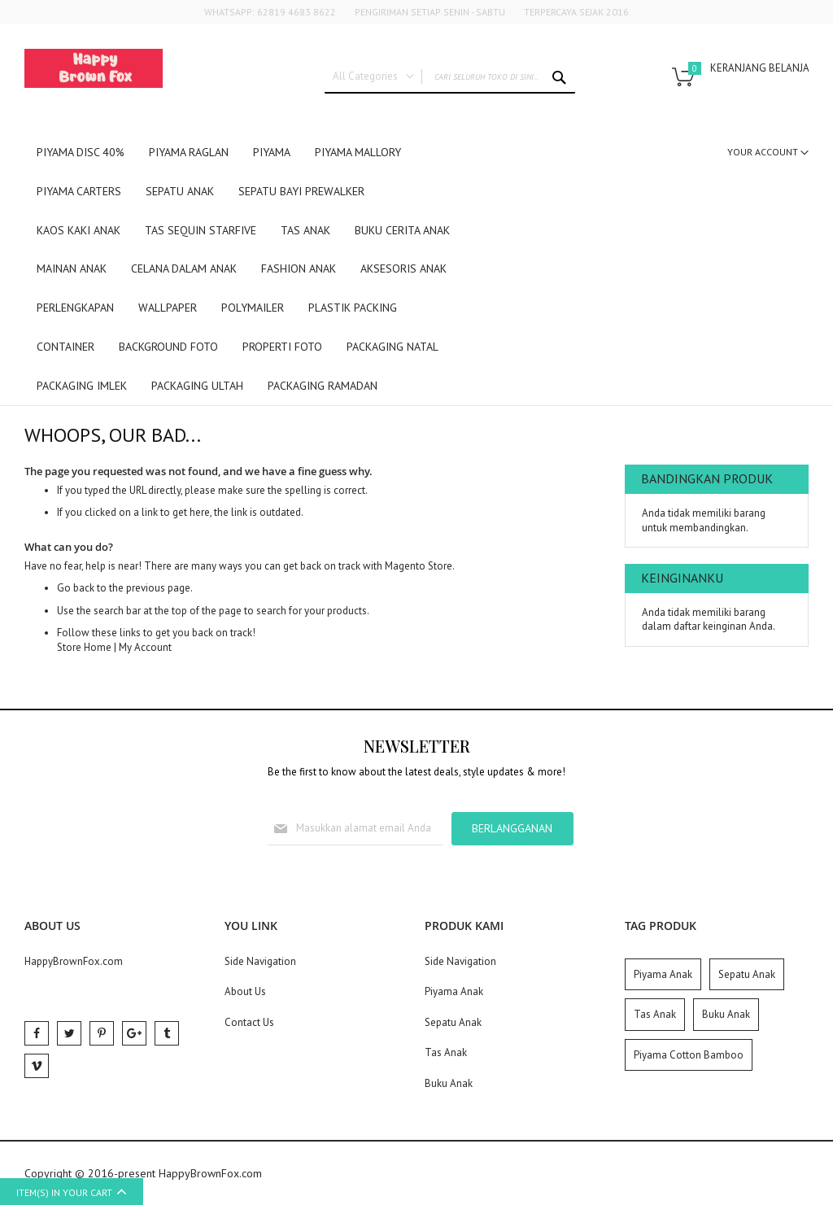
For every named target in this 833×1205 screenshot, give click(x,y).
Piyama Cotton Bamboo (689, 1055)
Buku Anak (449, 1083)
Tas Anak (446, 1052)
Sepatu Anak (453, 1022)
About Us (245, 991)
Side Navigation (260, 961)
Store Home (84, 647)
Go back (75, 588)
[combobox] (450, 77)
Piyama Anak (454, 991)
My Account (145, 647)
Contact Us (249, 1022)
